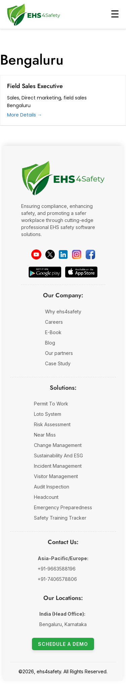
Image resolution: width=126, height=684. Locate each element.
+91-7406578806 (57, 579)
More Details (24, 114)
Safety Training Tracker (60, 518)
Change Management (58, 445)
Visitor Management (56, 476)
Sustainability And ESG (58, 455)
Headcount (46, 497)
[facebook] (90, 254)
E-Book (53, 332)
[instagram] (77, 254)
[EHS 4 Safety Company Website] (63, 181)
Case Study (58, 363)
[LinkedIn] (63, 254)
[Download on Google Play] (44, 272)
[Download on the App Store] (81, 272)
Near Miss (45, 435)
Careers (54, 322)
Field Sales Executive (35, 86)
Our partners (59, 353)
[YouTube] (36, 254)
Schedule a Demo (63, 644)
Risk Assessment (52, 424)
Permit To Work (51, 403)
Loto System (47, 414)
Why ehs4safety (63, 311)
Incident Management (58, 466)
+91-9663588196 (57, 569)
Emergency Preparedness (63, 507)
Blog (50, 343)
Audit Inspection (51, 486)
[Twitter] (50, 254)
